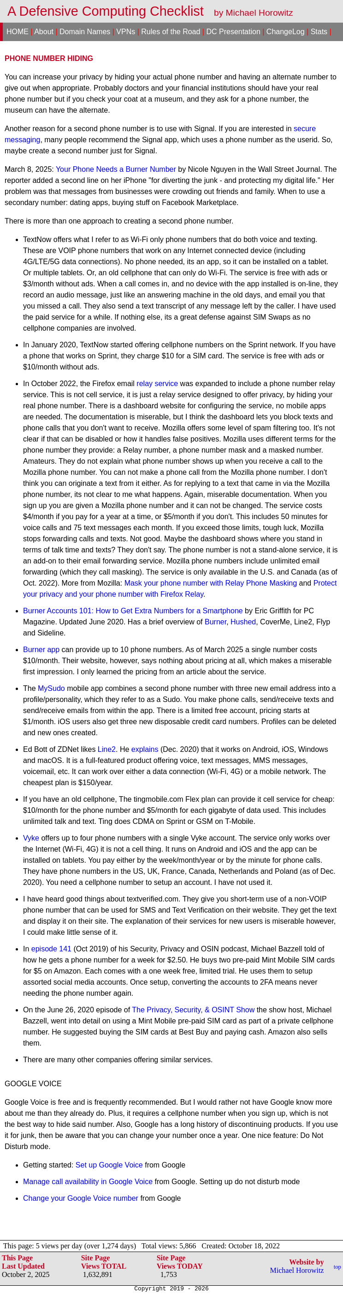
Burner (215, 622)
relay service (157, 383)
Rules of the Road (170, 32)
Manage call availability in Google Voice (88, 1182)
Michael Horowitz (297, 1270)
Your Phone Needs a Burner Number (116, 169)
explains (145, 749)
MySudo (51, 688)
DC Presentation (233, 32)
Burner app (41, 650)
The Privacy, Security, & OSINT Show (193, 1010)
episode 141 (51, 949)
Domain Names (84, 32)
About (43, 32)
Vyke (31, 838)
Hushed (243, 622)
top (337, 1267)
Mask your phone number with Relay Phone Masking (210, 583)
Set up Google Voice (109, 1165)
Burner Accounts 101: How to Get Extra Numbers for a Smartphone (133, 611)
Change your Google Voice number (80, 1198)
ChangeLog (285, 32)
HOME (17, 32)
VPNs (125, 32)
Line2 (107, 749)
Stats (319, 32)
